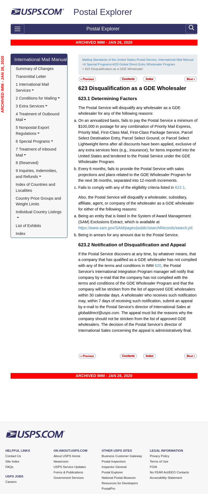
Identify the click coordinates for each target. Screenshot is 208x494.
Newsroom (61, 461)
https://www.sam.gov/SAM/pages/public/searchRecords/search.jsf (135, 228)
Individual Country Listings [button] (38, 212)
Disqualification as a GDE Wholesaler (137, 88)
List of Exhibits (28, 226)
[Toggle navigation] (17, 29)
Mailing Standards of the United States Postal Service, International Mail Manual (137, 59)
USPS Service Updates (70, 466)
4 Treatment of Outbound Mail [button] (38, 117)
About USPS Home (67, 456)
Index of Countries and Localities (36, 187)
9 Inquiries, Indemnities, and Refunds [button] (37, 173)
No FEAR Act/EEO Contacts (169, 472)
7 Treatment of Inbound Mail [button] (36, 152)
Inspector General (114, 466)
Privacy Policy (159, 456)
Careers (11, 481)
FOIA (153, 466)
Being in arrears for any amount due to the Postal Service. (128, 235)
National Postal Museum (119, 477)
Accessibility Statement (166, 477)
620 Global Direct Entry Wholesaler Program (144, 64)
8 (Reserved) (27, 163)
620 (158, 265)
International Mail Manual (40, 59)
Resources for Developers (120, 483)
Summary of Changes (35, 68)
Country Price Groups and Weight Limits (39, 201)
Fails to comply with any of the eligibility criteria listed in (126, 187)
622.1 (180, 187)
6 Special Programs (97, 64)
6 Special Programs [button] (33, 141)
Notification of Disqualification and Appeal (138, 244)
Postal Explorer (102, 12)
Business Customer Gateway (122, 456)
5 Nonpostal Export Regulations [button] (33, 130)
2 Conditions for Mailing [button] (36, 98)
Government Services (69, 477)
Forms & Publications (68, 472)
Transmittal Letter (31, 76)
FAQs (9, 466)
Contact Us (13, 456)
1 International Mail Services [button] (33, 87)
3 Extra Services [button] (30, 106)
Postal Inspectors (114, 461)
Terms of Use (159, 461)
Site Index (12, 461)
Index (20, 233)
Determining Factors (114, 98)
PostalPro (108, 488)
